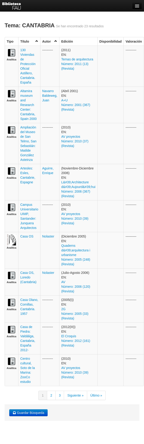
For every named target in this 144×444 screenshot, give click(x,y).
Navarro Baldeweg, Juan (49, 95)
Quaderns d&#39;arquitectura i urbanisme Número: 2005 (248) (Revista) (75, 255)
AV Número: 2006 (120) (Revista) (75, 286)
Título (29, 41)
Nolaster (48, 236)
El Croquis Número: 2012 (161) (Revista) (75, 340)
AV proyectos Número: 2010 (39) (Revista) (75, 218)
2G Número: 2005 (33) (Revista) (75, 313)
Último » (96, 395)
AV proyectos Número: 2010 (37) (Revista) (75, 141)
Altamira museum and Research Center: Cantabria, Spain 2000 (28, 105)
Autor (49, 41)
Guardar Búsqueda (28, 413)
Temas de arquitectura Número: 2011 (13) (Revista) (77, 63)
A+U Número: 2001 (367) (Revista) (75, 104)
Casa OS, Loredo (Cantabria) (28, 277)
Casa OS (27, 236)
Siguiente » (75, 395)
